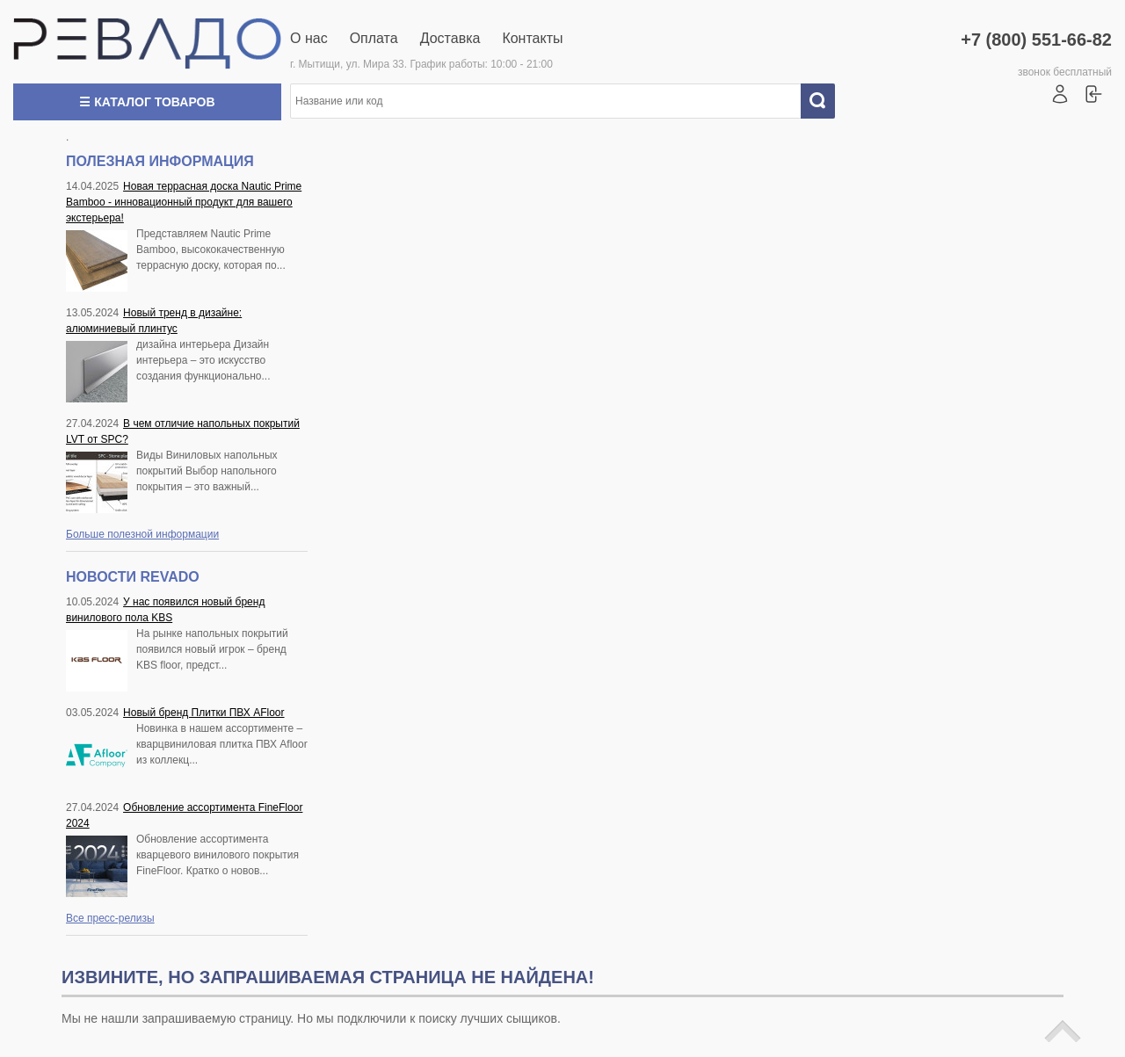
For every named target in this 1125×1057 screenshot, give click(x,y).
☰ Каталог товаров (146, 102)
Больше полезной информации (142, 534)
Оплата (374, 38)
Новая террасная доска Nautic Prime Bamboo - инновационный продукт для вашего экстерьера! (183, 202)
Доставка (450, 38)
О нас (309, 38)
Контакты (532, 38)
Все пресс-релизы (110, 918)
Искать (824, 101)
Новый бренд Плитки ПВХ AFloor (203, 712)
